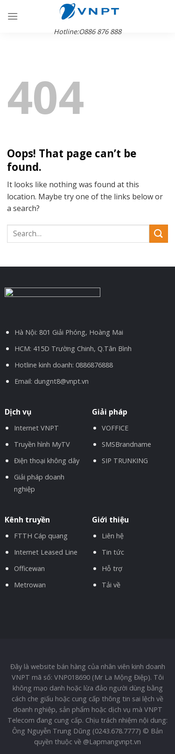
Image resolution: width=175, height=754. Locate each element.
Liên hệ (113, 535)
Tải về (111, 584)
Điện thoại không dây (46, 460)
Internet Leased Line (45, 552)
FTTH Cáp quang (41, 535)
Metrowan (30, 584)
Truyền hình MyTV (42, 444)
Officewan (29, 568)
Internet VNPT (36, 427)
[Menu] (12, 16)
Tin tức (113, 552)
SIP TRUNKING (125, 460)
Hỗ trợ (112, 568)
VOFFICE (115, 427)
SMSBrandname (126, 444)
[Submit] (158, 234)
